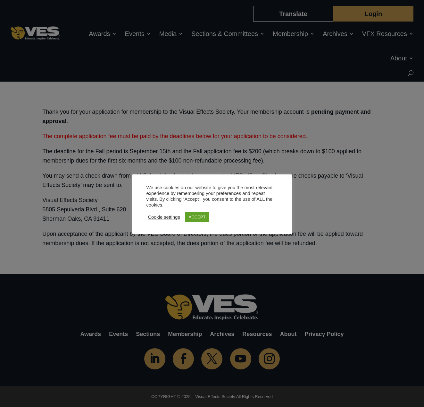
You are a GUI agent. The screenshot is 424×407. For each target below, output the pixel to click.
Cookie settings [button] (164, 217)
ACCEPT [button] (197, 217)
